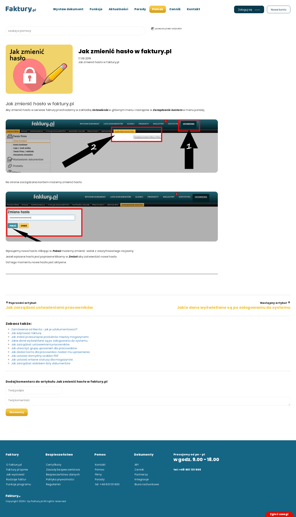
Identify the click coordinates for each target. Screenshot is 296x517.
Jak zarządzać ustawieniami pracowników (40, 344)
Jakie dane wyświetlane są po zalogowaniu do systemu (49, 341)
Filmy (98, 474)
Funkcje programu (18, 484)
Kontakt (193, 9)
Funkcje (96, 9)
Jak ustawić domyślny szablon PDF (35, 356)
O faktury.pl (14, 465)
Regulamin (53, 484)
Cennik (175, 9)
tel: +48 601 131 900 (107, 484)
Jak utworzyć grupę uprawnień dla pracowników (44, 348)
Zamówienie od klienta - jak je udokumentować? (44, 329)
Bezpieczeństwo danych (63, 474)
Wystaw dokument (68, 9)
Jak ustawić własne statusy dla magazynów (42, 359)
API (137, 465)
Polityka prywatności (60, 479)
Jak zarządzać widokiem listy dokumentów (40, 363)
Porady (140, 9)
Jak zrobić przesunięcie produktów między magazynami (50, 337)
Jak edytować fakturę (26, 333)
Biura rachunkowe (147, 484)
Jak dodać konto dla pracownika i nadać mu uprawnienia (50, 352)
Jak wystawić (15, 474)
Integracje (142, 479)
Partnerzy (141, 474)
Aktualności (118, 9)
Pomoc (157, 9)
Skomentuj (16, 412)
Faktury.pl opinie (17, 469)
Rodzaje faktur (16, 479)
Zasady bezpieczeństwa (63, 469)
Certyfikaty (53, 465)
